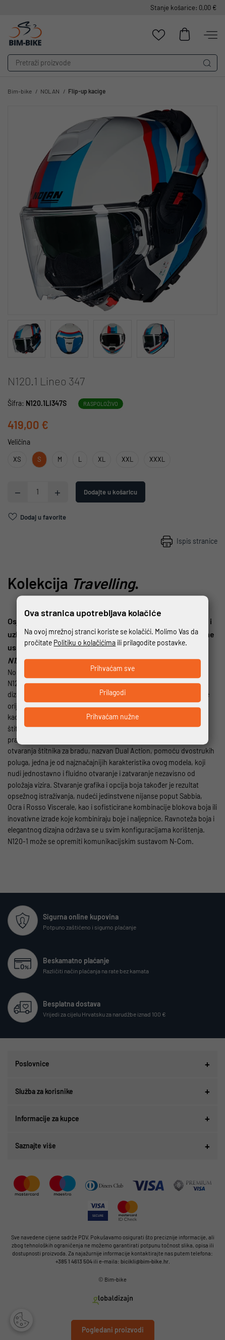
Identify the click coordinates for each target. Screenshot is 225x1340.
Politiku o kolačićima (84, 642)
